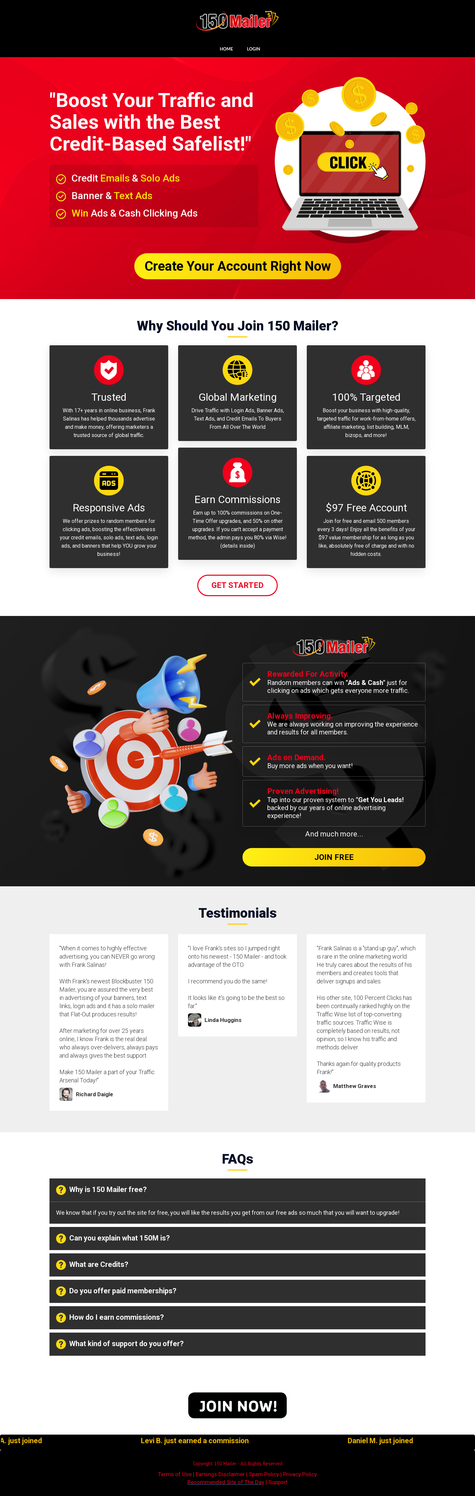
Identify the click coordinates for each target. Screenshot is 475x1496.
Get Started (237, 585)
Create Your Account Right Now (237, 266)
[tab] (237, 1190)
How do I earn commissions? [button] (110, 1318)
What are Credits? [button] (92, 1265)
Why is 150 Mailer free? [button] (101, 1190)
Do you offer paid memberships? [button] (116, 1291)
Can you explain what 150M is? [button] (113, 1238)
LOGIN (253, 48)
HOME (226, 48)
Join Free (334, 857)
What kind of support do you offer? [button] (120, 1344)
